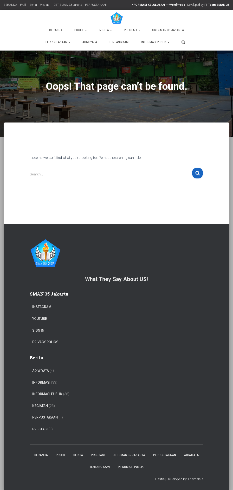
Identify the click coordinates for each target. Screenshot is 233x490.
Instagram (41, 307)
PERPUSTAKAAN (96, 4)
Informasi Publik (155, 42)
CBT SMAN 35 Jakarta (67, 4)
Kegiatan (40, 406)
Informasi (41, 382)
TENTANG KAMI (119, 42)
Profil (23, 4)
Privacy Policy (45, 342)
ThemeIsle (195, 479)
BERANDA (10, 4)
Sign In (38, 330)
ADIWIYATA (89, 42)
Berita (33, 4)
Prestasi (45, 4)
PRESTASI (40, 429)
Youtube (39, 319)
